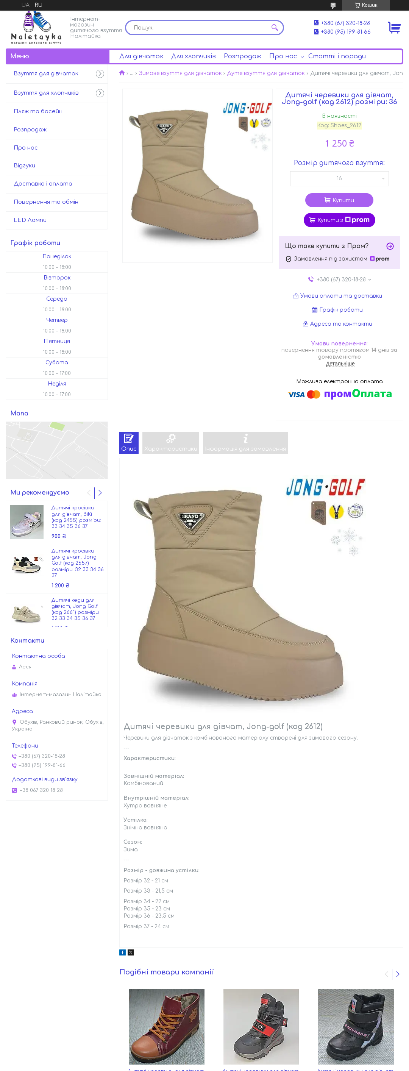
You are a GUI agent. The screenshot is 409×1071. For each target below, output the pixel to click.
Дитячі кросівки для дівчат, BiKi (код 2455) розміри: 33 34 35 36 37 (76, 517)
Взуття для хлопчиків (46, 93)
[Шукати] (274, 27)
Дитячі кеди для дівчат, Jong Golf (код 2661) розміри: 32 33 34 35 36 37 (76, 609)
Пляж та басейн (38, 111)
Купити (343, 200)
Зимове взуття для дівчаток (180, 73)
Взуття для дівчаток (46, 73)
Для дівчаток (141, 56)
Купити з (343, 220)
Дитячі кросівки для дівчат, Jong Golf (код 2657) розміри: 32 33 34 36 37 (78, 563)
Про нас (283, 56)
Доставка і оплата (43, 184)
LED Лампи (30, 220)
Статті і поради (337, 56)
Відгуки (24, 165)
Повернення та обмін (46, 202)
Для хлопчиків (193, 56)
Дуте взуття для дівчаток (265, 73)
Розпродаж (242, 56)
